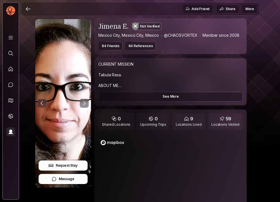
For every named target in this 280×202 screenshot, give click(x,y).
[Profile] (10, 131)
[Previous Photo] (41, 103)
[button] (10, 100)
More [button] (249, 9)
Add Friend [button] (197, 9)
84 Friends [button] (110, 46)
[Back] (28, 8)
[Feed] (10, 69)
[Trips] (10, 116)
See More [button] (171, 96)
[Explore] (10, 53)
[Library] (10, 37)
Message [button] (63, 179)
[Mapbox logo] (112, 142)
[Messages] (10, 84)
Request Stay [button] (62, 165)
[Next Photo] (84, 103)
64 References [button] (140, 46)
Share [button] (227, 9)
